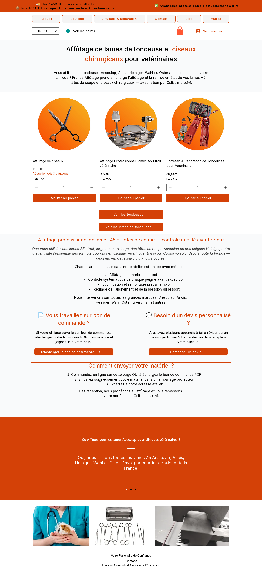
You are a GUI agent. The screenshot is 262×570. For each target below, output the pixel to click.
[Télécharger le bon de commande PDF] (74, 352)
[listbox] (45, 31)
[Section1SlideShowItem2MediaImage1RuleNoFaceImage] (131, 489)
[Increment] (92, 187)
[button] (77, 19)
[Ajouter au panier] (64, 198)
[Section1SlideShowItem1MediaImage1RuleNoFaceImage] (126, 489)
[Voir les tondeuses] (131, 214)
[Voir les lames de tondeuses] (131, 227)
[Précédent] (22, 458)
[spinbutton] (64, 187)
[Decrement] (35, 187)
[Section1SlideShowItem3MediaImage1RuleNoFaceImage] (135, 489)
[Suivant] (240, 458)
